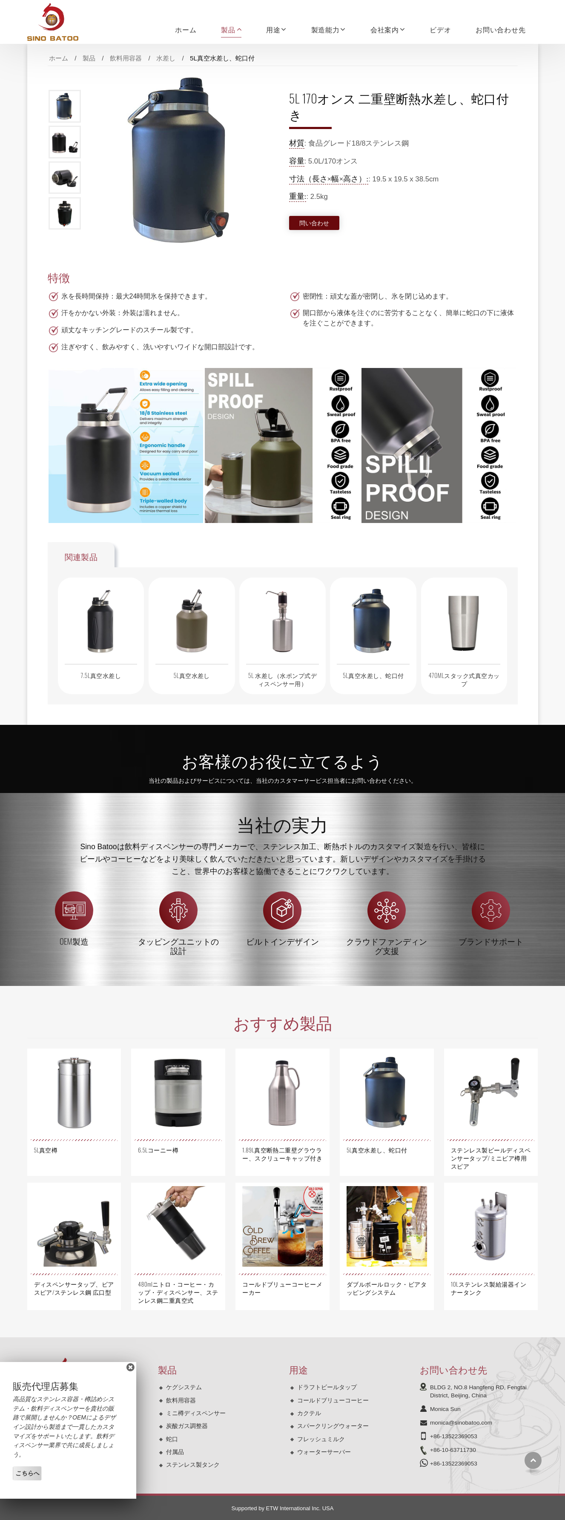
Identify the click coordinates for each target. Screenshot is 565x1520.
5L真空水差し (191, 675)
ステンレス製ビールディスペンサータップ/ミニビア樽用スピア (491, 1158)
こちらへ (27, 1473)
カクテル (309, 1413)
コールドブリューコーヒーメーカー (282, 1288)
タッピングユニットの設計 (178, 946)
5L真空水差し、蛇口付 (373, 675)
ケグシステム (184, 1387)
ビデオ (440, 29)
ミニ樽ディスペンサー (196, 1413)
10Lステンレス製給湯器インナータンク (488, 1288)
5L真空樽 (46, 1150)
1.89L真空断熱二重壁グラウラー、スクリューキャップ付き (282, 1154)
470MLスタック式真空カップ (464, 679)
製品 (89, 58)
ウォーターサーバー (324, 1451)
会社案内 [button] (384, 29)
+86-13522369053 (453, 1436)
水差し (165, 58)
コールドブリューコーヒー (333, 1400)
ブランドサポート (491, 941)
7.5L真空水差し (101, 675)
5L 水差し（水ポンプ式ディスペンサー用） (282, 679)
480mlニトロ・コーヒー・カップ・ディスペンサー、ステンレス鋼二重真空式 (178, 1292)
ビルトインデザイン (282, 941)
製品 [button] (228, 29)
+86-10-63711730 (453, 1450)
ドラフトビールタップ (327, 1387)
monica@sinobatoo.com (461, 1422)
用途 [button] (273, 29)
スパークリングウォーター (333, 1425)
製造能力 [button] (325, 29)
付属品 (175, 1451)
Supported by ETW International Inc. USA (283, 1508)
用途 (298, 1369)
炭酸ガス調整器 (187, 1425)
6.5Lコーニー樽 (158, 1150)
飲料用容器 (126, 58)
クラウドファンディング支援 (386, 946)
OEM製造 (74, 941)
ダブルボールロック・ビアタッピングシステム (387, 1288)
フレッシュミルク (321, 1439)
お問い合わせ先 (501, 29)
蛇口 (172, 1439)
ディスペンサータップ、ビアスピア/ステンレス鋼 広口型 (74, 1288)
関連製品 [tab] (81, 556)
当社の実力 (282, 823)
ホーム (185, 29)
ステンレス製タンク (193, 1464)
